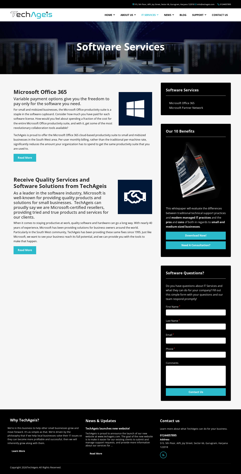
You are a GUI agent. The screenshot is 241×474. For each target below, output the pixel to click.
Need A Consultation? (195, 245)
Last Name (172, 320)
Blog (183, 15)
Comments (172, 363)
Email (169, 334)
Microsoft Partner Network (186, 108)
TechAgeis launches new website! (108, 428)
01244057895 (225, 4)
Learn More (18, 451)
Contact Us (196, 392)
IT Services (148, 15)
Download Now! (196, 235)
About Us (126, 15)
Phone (169, 348)
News (167, 15)
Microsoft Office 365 (181, 103)
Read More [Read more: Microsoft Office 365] (25, 158)
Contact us (220, 15)
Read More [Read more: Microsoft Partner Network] (25, 250)
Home (108, 15)
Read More (96, 453)
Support (198, 15)
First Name (172, 306)
